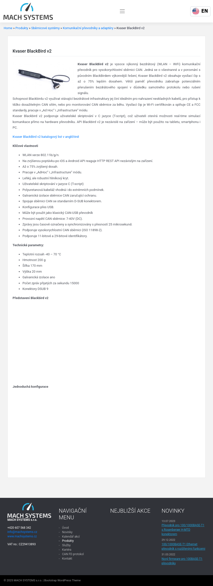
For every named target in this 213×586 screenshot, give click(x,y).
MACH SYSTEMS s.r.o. (28, 580)
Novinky (67, 532)
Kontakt (67, 558)
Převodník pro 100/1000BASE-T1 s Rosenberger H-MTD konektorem (183, 530)
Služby (66, 545)
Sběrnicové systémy (45, 28)
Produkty (22, 28)
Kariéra (66, 549)
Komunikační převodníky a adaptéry (88, 28)
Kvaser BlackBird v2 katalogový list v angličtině (46, 137)
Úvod (65, 527)
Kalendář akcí (71, 536)
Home (8, 28)
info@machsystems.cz (22, 532)
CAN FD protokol (73, 554)
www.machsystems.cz (22, 536)
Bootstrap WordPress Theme (62, 580)
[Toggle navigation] (122, 11)
